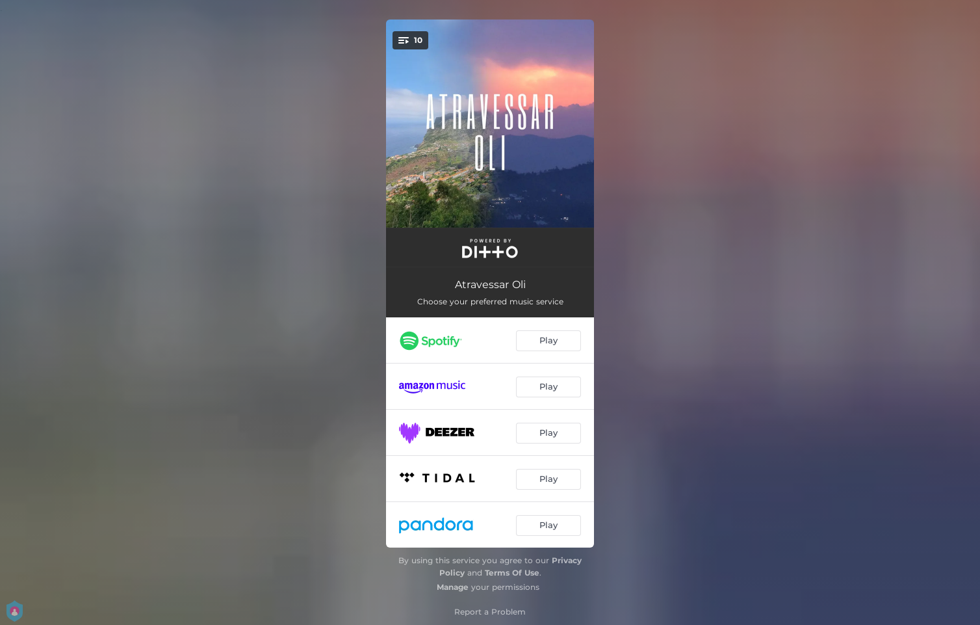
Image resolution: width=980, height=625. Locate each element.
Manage (453, 587)
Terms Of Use (512, 573)
